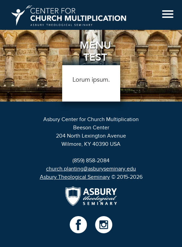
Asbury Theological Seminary (75, 177)
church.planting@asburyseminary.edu (91, 168)
